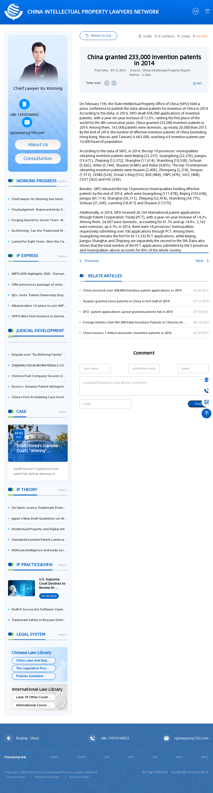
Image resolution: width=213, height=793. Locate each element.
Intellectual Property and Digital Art (38, 529)
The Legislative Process (34, 668)
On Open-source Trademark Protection (40, 507)
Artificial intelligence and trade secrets (40, 550)
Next (202, 260)
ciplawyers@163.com (27, 126)
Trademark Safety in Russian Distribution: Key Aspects (40, 620)
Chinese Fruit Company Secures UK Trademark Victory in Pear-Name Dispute (40, 376)
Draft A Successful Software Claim (37, 609)
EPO (131, 757)
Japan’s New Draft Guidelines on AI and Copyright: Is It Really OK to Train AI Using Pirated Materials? (40, 518)
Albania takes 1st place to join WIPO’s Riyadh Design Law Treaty (40, 305)
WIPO (205, 757)
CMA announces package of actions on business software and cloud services (40, 284)
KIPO (179, 757)
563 (199, 83)
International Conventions (35, 705)
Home (145, 36)
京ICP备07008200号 (155, 772)
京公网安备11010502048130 (190, 772)
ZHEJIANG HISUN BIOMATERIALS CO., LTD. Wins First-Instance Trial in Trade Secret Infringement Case (40, 365)
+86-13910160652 (24, 108)
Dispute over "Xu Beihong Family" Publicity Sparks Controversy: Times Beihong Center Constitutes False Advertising (40, 354)
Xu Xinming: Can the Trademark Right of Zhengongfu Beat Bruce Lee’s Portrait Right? (40, 230)
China (185, 36)
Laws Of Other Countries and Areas (35, 697)
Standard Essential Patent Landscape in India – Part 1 (40, 539)
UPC (107, 757)
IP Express (166, 36)
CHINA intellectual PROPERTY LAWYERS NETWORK (81, 12)
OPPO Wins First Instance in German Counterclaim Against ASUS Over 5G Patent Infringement (40, 316)
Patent (202, 36)
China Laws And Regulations (35, 660)
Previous (89, 260)
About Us (38, 144)
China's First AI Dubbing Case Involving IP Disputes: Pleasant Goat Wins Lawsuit (40, 397)
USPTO (81, 757)
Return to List (101, 35)
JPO (155, 757)
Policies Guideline (29, 676)
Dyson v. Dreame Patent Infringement (40, 386)
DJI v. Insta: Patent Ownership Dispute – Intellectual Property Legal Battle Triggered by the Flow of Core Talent (40, 295)
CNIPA (54, 757)
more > (63, 181)
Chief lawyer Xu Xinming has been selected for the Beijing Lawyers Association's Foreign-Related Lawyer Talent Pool (40, 199)
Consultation (38, 158)
